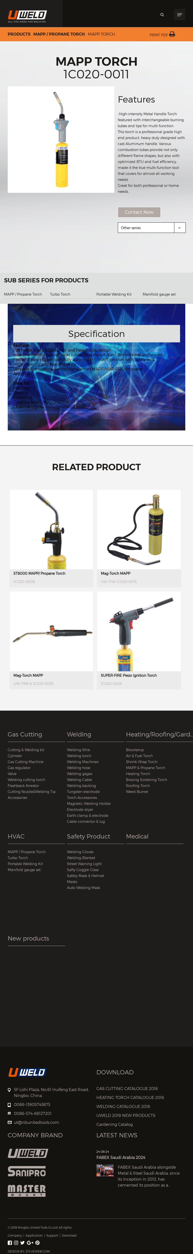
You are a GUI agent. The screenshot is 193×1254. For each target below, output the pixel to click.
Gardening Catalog (114, 1124)
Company (15, 1235)
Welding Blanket (81, 858)
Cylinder (15, 756)
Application (34, 1235)
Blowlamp (135, 750)
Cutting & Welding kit (26, 750)
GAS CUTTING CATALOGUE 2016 (127, 1088)
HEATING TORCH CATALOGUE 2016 (130, 1097)
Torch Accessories (82, 797)
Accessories (17, 797)
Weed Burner (137, 791)
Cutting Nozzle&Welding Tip (32, 791)
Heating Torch (138, 774)
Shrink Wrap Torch (141, 762)
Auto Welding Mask (83, 888)
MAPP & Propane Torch (145, 768)
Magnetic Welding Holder (89, 803)
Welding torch (79, 756)
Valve (12, 774)
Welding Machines (82, 762)
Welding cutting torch (26, 780)
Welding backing (81, 786)
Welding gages (79, 774)
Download (69, 1235)
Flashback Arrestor (23, 786)
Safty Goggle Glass (83, 870)
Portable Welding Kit (113, 294)
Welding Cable (79, 780)
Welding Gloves (80, 852)
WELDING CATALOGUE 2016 (123, 1106)
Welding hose (78, 768)
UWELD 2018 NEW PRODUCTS (125, 1115)
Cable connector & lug (86, 821)
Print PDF (162, 35)
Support (52, 1235)
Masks (72, 882)
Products (19, 34)
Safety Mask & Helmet (85, 876)
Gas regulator (19, 768)
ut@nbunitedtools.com (36, 1122)
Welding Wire (78, 750)
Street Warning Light (84, 864)
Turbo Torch (60, 294)
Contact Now (139, 212)
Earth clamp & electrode (87, 815)
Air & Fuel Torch (139, 756)
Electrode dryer (80, 809)
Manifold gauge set (159, 294)
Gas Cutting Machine (25, 762)
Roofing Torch (138, 786)
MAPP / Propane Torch (59, 34)
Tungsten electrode (83, 791)
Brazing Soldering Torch (146, 780)
